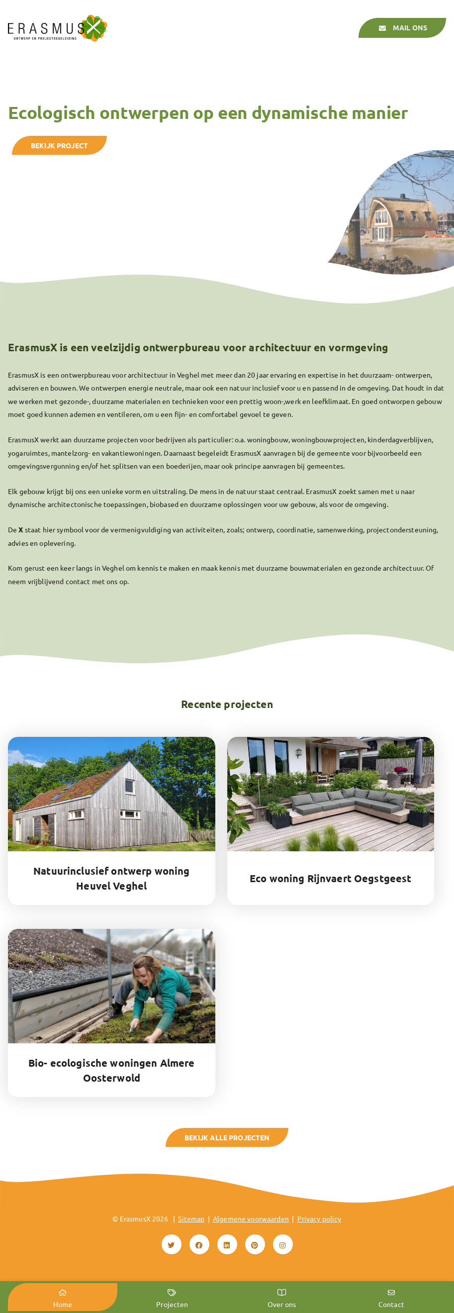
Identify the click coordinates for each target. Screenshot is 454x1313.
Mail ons (402, 28)
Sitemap (191, 1218)
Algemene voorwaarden (251, 1218)
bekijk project (59, 145)
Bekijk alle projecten (227, 1137)
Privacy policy (319, 1218)
